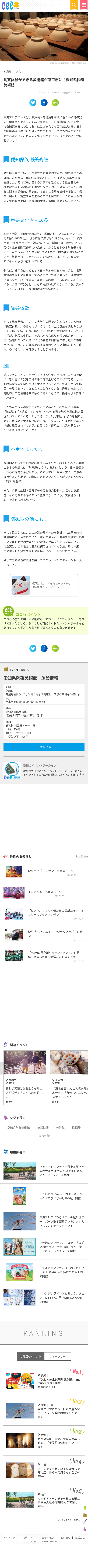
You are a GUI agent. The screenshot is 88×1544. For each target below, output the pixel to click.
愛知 (9, 71)
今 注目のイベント (30, 1356)
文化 (18, 71)
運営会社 (80, 1537)
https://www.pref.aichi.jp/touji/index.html (68, 62)
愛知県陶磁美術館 (18, 1127)
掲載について (29, 1537)
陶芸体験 (44, 1135)
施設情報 (43, 1127)
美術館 (60, 1127)
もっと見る (82, 856)
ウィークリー (57, 1356)
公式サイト (44, 747)
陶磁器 (76, 1127)
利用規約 (65, 1537)
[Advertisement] (44, 819)
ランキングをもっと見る (68, 1519)
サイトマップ (10, 1537)
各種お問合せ (48, 1537)
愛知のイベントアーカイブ (40, 765)
